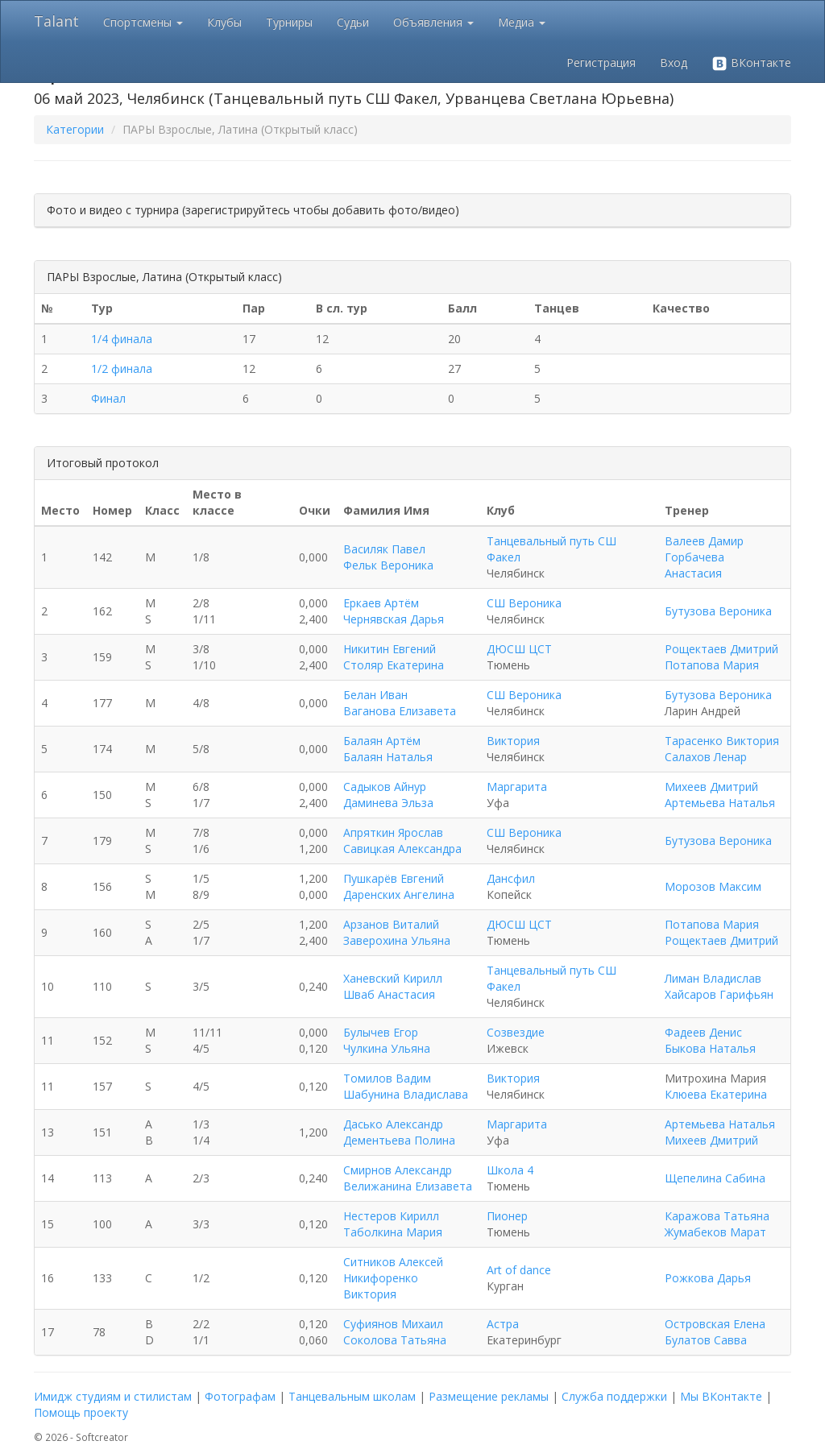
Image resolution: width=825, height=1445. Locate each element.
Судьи (353, 22)
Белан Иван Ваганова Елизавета (399, 702)
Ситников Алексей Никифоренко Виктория (393, 1278)
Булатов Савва (706, 1340)
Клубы (224, 22)
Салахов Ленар (706, 756)
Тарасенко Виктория (722, 740)
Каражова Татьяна (717, 1215)
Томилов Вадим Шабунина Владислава (405, 1086)
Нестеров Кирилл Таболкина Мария (392, 1224)
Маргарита (517, 786)
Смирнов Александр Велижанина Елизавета (407, 1178)
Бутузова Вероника (718, 611)
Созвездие (516, 1032)
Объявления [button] (433, 22)
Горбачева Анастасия (694, 565)
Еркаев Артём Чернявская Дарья (393, 611)
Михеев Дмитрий (711, 786)
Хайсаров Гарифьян (719, 994)
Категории (75, 129)
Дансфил (511, 878)
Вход (673, 62)
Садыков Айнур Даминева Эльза (388, 794)
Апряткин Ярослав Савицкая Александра (402, 840)
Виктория (513, 740)
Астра (503, 1323)
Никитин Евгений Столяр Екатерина (393, 657)
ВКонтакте (751, 63)
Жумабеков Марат (715, 1232)
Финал (108, 398)
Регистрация (601, 62)
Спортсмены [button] (143, 22)
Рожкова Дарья (708, 1278)
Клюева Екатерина (716, 1094)
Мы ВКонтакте (721, 1396)
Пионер (507, 1215)
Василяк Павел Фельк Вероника (388, 557)
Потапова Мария (712, 665)
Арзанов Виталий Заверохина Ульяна (396, 932)
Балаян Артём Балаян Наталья (388, 748)
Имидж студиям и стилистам (113, 1396)
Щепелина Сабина (715, 1178)
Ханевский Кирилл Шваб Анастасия (392, 986)
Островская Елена (715, 1323)
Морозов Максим (713, 886)
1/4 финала (121, 338)
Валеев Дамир (704, 541)
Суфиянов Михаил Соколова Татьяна (394, 1332)
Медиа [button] (521, 22)
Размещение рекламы (489, 1396)
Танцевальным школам (352, 1396)
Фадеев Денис (703, 1032)
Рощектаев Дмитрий (721, 648)
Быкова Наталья (710, 1048)
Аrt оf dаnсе (519, 1269)
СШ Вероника (524, 603)
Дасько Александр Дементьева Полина (399, 1132)
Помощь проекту (81, 1412)
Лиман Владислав (713, 978)
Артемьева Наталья (720, 802)
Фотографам (240, 1396)
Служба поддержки (614, 1396)
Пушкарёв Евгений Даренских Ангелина (398, 886)
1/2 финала (121, 368)
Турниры (289, 22)
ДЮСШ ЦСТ (519, 648)
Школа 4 (510, 1170)
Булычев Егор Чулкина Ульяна (386, 1040)
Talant (56, 21)
